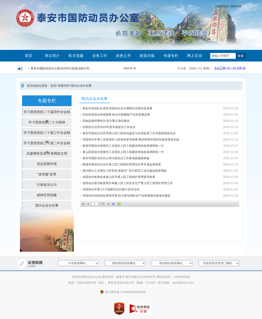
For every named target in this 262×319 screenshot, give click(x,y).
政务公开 (123, 56)
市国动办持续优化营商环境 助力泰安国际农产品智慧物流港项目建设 (126, 195)
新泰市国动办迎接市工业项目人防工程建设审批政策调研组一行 (123, 145)
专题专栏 (170, 56)
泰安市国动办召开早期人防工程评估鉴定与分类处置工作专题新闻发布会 (129, 133)
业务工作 (99, 56)
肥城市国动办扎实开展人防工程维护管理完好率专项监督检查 (121, 164)
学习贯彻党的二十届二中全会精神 (47, 144)
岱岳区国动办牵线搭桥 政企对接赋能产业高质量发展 (116, 114)
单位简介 (52, 56)
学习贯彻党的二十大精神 (47, 122)
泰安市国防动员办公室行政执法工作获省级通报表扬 (115, 158)
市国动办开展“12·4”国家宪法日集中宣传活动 (111, 189)
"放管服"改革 (46, 174)
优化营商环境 (47, 164)
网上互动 (194, 56)
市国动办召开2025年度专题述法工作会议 (108, 127)
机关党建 (75, 56)
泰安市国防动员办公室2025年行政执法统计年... (61, 69)
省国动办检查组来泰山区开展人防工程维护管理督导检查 (118, 177)
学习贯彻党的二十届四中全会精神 (47, 113)
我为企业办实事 (81, 85)
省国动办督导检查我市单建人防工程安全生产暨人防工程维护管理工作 (127, 183)
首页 (28, 56)
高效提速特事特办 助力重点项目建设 (106, 120)
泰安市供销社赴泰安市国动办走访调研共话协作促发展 (117, 108)
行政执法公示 (47, 184)
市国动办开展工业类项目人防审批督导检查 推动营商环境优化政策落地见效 (130, 139)
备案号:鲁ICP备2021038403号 (135, 276)
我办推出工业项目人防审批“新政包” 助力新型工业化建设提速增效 (124, 170)
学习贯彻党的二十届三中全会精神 (47, 134)
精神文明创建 (47, 195)
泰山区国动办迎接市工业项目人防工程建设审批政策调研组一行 (123, 152)
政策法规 (147, 56)
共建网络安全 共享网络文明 (46, 153)
